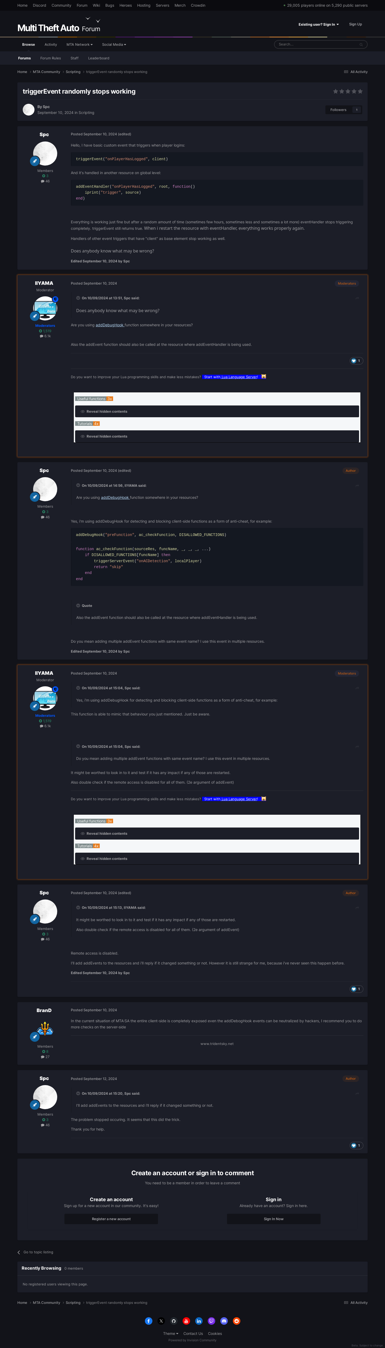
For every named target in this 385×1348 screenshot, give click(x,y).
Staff (75, 58)
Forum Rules (50, 58)
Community (61, 5)
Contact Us (193, 1333)
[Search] (302, 44)
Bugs (109, 5)
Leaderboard (98, 58)
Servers (162, 5)
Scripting (86, 112)
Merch (180, 5)
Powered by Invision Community (192, 1340)
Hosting (144, 5)
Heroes (126, 5)
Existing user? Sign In (319, 24)
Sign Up (355, 24)
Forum (82, 5)
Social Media (114, 44)
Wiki (96, 5)
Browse (28, 46)
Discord (39, 5)
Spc (46, 106)
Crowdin (198, 5)
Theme (170, 1333)
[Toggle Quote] (78, 298)
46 (45, 181)
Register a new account (111, 1219)
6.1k (45, 336)
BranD (44, 1010)
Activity (51, 44)
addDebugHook (110, 325)
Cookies (215, 1333)
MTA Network (80, 44)
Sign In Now (274, 1219)
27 (45, 1057)
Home (22, 5)
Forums (24, 58)
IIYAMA (44, 283)
